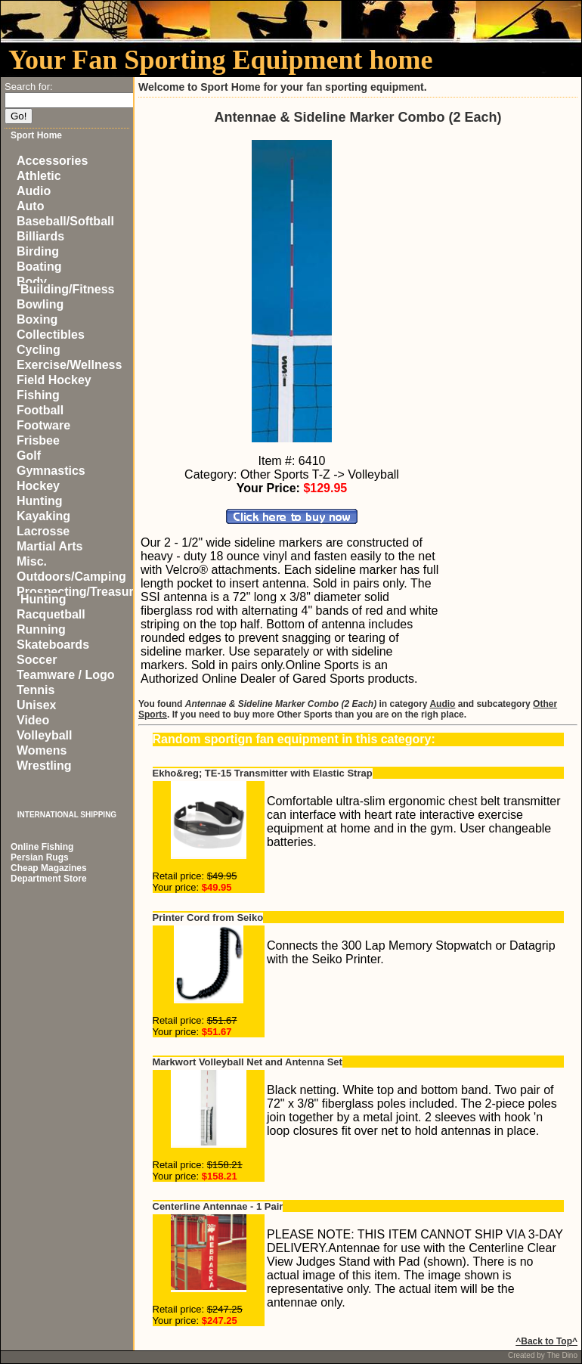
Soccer (37, 659)
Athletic (39, 175)
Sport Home (36, 135)
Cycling (38, 349)
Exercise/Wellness (69, 364)
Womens (42, 750)
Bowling (40, 304)
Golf (29, 455)
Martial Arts (49, 546)
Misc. (32, 561)
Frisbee (38, 440)
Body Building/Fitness (65, 285)
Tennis (35, 690)
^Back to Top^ (546, 1341)
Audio (34, 190)
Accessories (52, 160)
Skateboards (53, 644)
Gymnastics (51, 470)
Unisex (36, 705)
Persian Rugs (40, 857)
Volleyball (45, 735)
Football (40, 410)
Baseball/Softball (65, 221)
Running (41, 629)
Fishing (38, 395)
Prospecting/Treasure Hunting (79, 595)
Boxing (37, 319)
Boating (39, 266)
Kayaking (43, 516)
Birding (38, 251)
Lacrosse (43, 531)
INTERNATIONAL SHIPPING (66, 815)
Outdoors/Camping (71, 576)
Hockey (38, 485)
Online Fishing (42, 847)
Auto (30, 206)
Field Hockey (54, 380)
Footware (43, 425)
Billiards (40, 236)
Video (33, 720)
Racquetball (51, 614)
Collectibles (51, 334)
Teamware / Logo (66, 674)
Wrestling (44, 765)
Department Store (49, 878)
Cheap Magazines (49, 868)
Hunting (39, 500)
